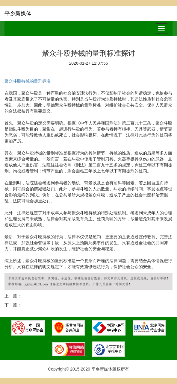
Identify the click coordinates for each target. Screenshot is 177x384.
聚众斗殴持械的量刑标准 (27, 81)
